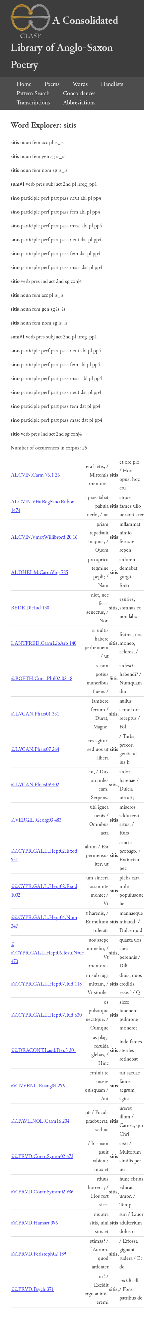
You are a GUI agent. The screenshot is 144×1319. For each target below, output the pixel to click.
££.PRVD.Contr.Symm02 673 (42, 1156)
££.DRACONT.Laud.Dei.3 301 (43, 1050)
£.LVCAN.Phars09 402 (35, 785)
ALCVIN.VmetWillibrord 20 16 (44, 537)
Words (80, 84)
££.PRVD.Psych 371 (32, 1289)
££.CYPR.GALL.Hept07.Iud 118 (46, 984)
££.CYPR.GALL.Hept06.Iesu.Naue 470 (47, 953)
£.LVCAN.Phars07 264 (35, 749)
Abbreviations (79, 102)
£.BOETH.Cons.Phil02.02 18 (41, 678)
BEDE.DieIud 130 (30, 608)
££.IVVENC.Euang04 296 (38, 1086)
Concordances (79, 93)
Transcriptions (33, 102)
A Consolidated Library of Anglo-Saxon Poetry (64, 43)
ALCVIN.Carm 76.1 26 (35, 475)
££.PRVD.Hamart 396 (34, 1223)
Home (24, 84)
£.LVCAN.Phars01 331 (35, 714)
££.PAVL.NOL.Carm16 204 (40, 1121)
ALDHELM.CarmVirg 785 (39, 572)
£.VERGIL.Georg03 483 (36, 820)
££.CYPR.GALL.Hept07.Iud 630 (46, 1015)
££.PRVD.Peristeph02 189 (38, 1254)
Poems (51, 84)
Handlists (112, 84)
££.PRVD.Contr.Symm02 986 (42, 1192)
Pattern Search (33, 93)
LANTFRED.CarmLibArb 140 (43, 643)
